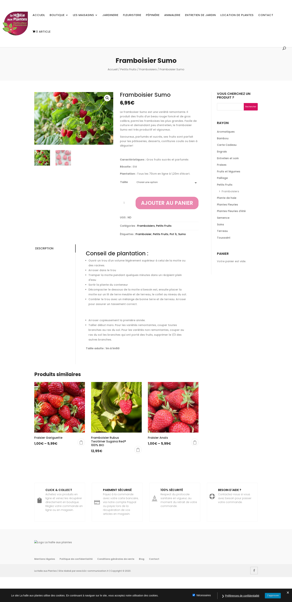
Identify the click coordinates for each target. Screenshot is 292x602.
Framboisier (144, 234)
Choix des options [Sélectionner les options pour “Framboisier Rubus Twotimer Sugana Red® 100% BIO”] (138, 449)
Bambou (222, 138)
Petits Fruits (128, 69)
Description (44, 248)
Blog (141, 583)
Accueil (39, 15)
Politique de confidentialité (76, 583)
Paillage (222, 178)
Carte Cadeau (227, 145)
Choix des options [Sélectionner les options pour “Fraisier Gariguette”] (81, 442)
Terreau (222, 231)
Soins (220, 224)
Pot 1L (173, 234)
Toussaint (223, 238)
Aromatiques (226, 132)
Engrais (222, 151)
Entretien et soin (228, 158)
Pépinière (153, 15)
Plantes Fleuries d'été (231, 211)
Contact (265, 15)
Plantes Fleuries (227, 204)
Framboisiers (148, 69)
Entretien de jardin (200, 15)
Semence (223, 218)
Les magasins (83, 15)
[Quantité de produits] (125, 203)
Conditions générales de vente (115, 583)
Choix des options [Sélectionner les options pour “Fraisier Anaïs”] (195, 442)
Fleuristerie (132, 15)
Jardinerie (110, 15)
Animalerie (172, 15)
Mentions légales (44, 583)
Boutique (57, 15)
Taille (124, 182)
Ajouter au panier (167, 203)
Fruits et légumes (228, 171)
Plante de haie (226, 198)
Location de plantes (237, 15)
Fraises (221, 165)
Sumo (182, 234)
